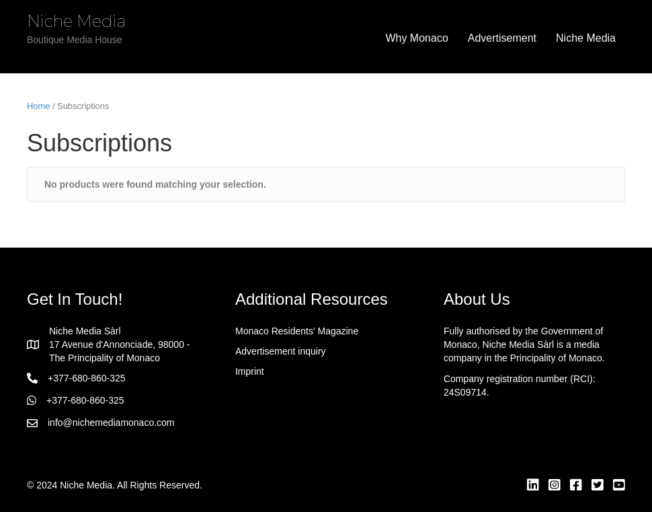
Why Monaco (416, 38)
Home (38, 106)
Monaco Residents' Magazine (296, 331)
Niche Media (586, 38)
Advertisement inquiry (280, 351)
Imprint (249, 371)
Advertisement (502, 38)
